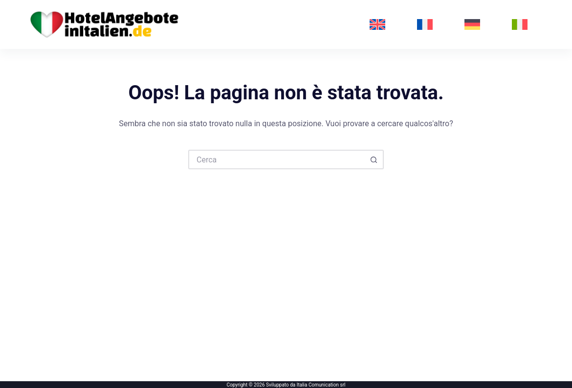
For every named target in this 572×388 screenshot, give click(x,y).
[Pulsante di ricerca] (374, 159)
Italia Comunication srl (321, 385)
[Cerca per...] (276, 159)
